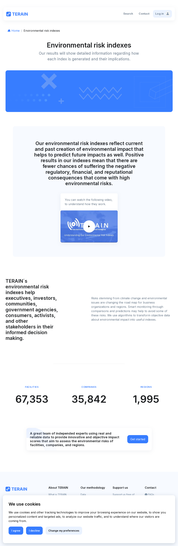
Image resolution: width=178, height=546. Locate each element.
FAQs (149, 494)
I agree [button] (15, 530)
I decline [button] (34, 530)
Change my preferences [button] (63, 530)
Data (83, 494)
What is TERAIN (57, 494)
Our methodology (93, 487)
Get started (137, 439)
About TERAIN (58, 487)
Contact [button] (144, 13)
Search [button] (128, 13)
